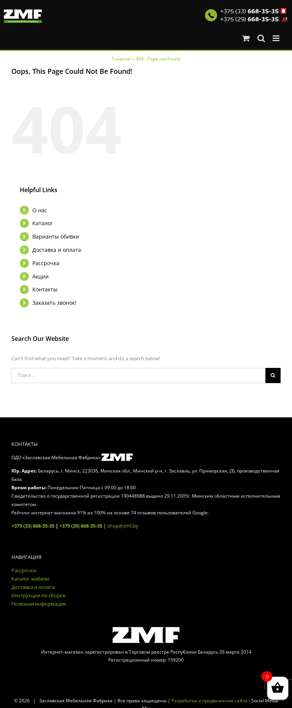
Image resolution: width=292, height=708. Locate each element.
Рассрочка (45, 263)
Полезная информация (38, 603)
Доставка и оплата (56, 249)
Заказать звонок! (54, 302)
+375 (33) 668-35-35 (32, 525)
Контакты (44, 289)
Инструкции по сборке (38, 595)
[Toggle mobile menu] (277, 38)
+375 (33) (249, 11)
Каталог (42, 223)
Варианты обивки (55, 236)
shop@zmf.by (122, 525)
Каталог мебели (30, 578)
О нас (39, 210)
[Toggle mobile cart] (246, 38)
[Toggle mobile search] (261, 38)
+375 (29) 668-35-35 (80, 525)
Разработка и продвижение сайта (209, 700)
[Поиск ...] (138, 375)
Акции (40, 276)
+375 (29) (249, 19)
